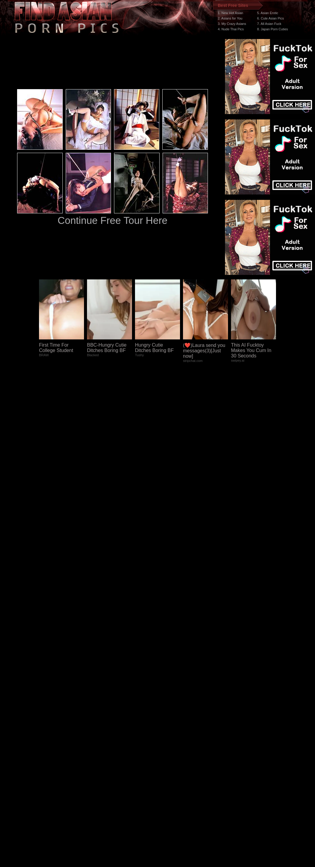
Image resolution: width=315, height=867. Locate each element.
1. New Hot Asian (230, 13)
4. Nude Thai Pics (231, 29)
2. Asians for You (230, 18)
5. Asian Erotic (267, 13)
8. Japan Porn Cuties (272, 29)
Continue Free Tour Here (112, 220)
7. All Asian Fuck (269, 24)
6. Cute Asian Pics (270, 18)
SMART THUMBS (168, 753)
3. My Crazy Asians (232, 24)
